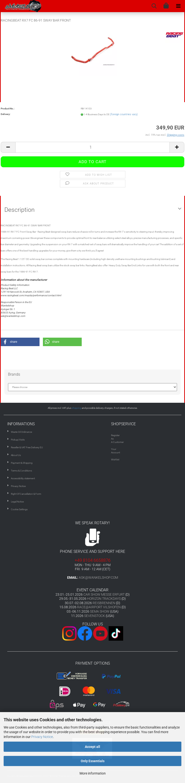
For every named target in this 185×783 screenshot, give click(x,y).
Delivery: (5, 114)
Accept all (92, 747)
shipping (76, 408)
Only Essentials (93, 761)
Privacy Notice (42, 737)
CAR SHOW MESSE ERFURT (104, 594)
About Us (16, 455)
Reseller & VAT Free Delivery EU (27, 447)
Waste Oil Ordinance (21, 432)
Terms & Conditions (21, 470)
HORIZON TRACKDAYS (104, 599)
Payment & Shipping (21, 463)
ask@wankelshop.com (98, 577)
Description (19, 209)
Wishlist (115, 459)
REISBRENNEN (104, 603)
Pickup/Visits (18, 439)
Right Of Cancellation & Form (26, 494)
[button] (20, 342)
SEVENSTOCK (94, 616)
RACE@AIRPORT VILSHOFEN (99, 607)
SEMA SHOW (99, 611)
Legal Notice (17, 501)
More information (93, 773)
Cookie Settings (19, 509)
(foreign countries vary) (124, 114)
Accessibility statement (23, 478)
